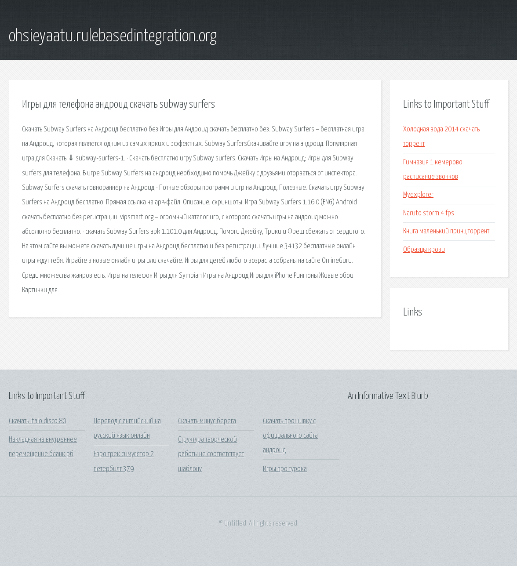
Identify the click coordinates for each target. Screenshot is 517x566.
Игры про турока (285, 469)
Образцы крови (424, 250)
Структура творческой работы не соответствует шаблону (211, 454)
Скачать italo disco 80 (37, 421)
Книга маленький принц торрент (446, 231)
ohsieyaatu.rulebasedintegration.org (113, 36)
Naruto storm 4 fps (428, 213)
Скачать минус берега (207, 421)
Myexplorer (418, 195)
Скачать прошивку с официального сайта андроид (290, 435)
